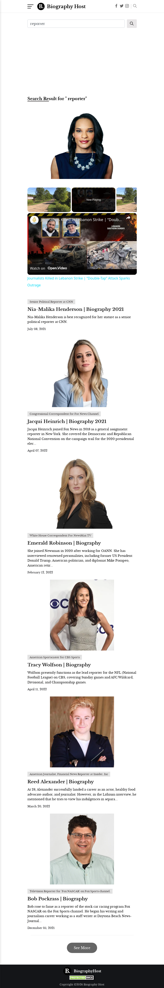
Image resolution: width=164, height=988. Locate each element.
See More (82, 948)
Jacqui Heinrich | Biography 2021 (66, 421)
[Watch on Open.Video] (48, 268)
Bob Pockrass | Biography (57, 899)
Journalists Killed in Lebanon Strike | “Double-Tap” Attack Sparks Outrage (81, 219)
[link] (34, 220)
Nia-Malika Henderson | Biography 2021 (75, 309)
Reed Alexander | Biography (60, 782)
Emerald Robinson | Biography (64, 543)
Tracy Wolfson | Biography (59, 665)
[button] (134, 6)
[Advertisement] (82, 61)
